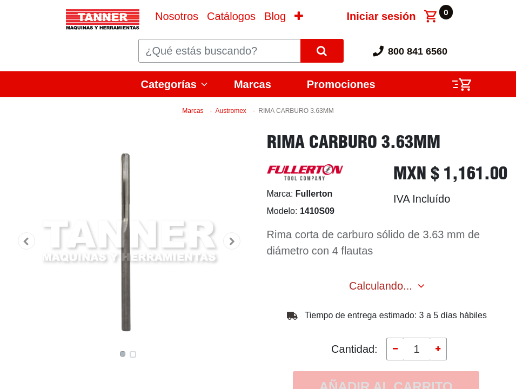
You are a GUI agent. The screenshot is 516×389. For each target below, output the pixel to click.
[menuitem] (177, 16)
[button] (298, 16)
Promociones (341, 84)
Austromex (230, 111)
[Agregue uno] (438, 349)
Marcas (252, 84)
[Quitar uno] (395, 349)
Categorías (169, 84)
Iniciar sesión (381, 16)
